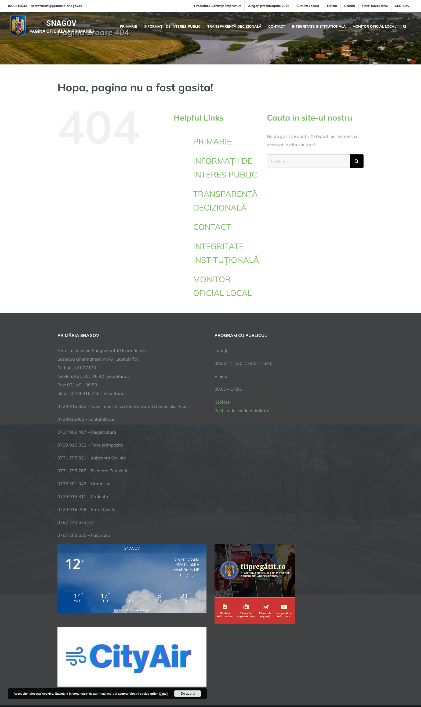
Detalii (163, 693)
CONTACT (212, 227)
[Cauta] (357, 161)
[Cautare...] (308, 161)
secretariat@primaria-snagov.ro (56, 6)
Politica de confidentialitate (242, 410)
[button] (404, 25)
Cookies (222, 402)
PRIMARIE (212, 141)
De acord (188, 693)
